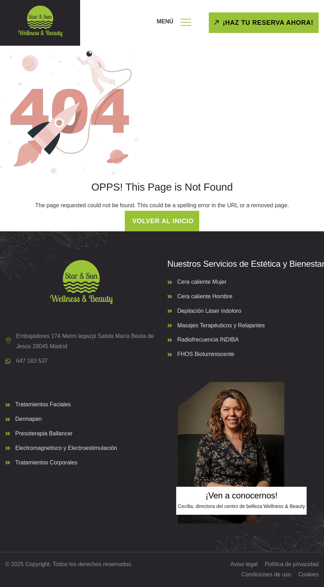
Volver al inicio (162, 221)
